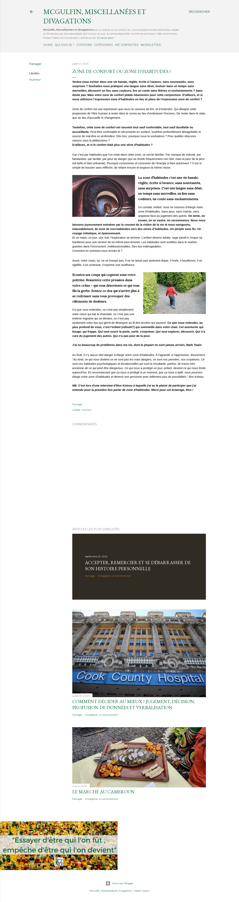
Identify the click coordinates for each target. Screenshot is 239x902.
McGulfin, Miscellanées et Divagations (111, 890)
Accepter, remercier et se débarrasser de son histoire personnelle (138, 565)
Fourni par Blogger (119, 883)
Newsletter (151, 45)
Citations (84, 45)
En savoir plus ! (105, 37)
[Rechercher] (199, 11)
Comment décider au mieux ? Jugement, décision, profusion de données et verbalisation (133, 704)
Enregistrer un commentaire (114, 575)
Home (48, 45)
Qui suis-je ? (64, 45)
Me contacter (127, 45)
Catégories (103, 45)
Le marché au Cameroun (103, 792)
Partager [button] (35, 64)
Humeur (35, 79)
